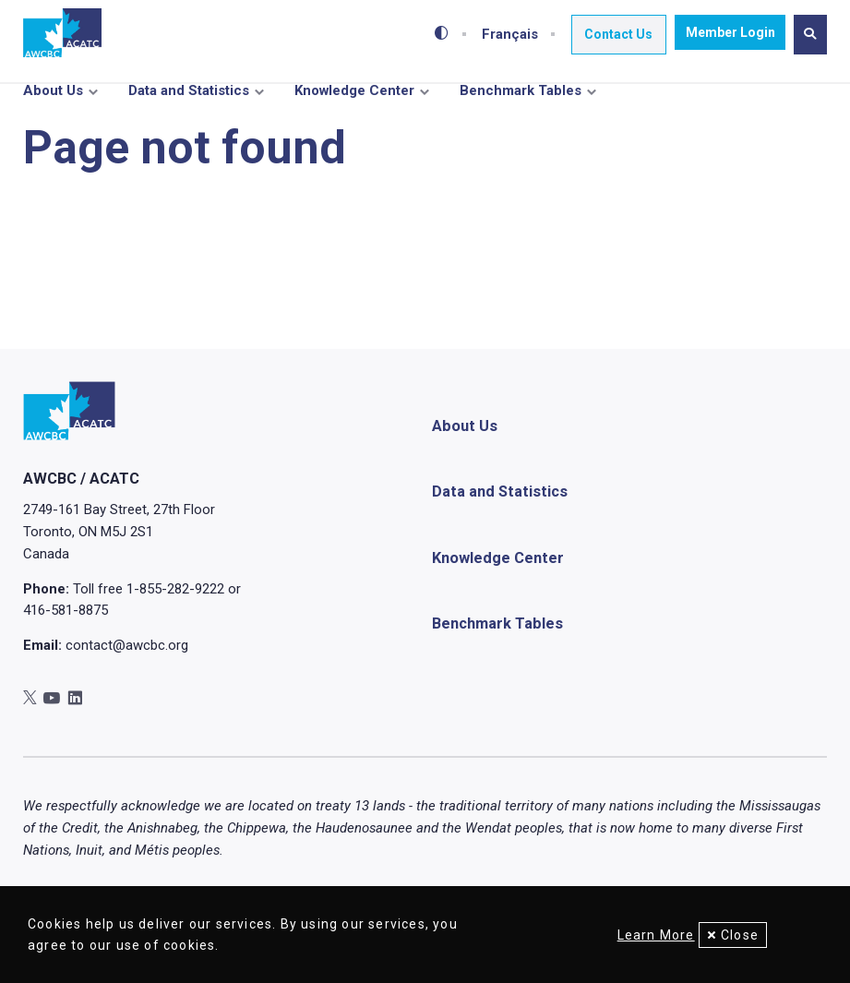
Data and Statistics (188, 90)
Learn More (646, 935)
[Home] (62, 33)
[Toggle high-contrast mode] (446, 32)
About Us (53, 90)
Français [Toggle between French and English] (514, 32)
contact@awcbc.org (127, 680)
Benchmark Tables (520, 90)
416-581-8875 (65, 646)
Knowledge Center (354, 90)
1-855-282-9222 (175, 624)
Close (740, 935)
